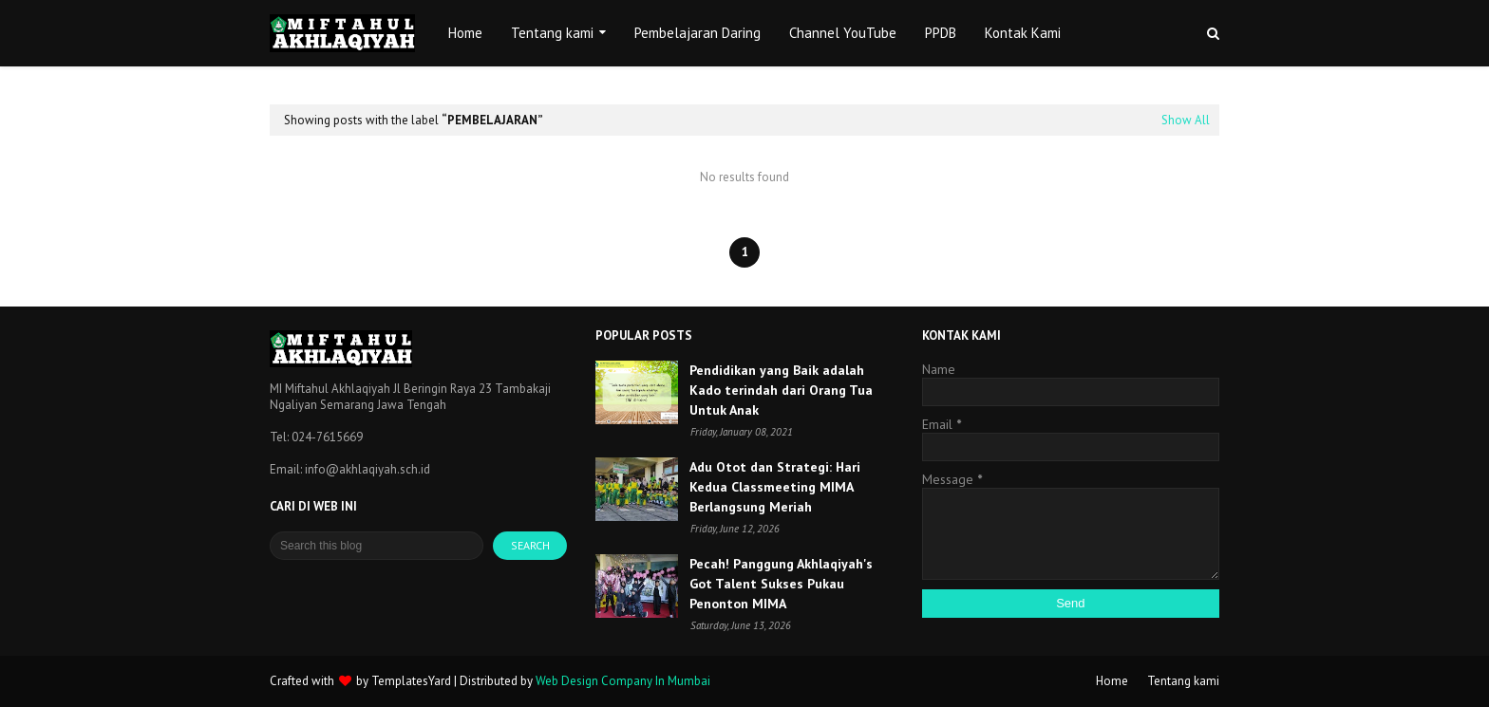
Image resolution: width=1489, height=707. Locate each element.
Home (1112, 681)
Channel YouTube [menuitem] (842, 33)
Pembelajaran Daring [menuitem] (697, 33)
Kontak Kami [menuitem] (1023, 33)
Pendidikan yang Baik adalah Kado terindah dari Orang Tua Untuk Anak (781, 390)
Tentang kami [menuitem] (552, 33)
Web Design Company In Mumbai (623, 681)
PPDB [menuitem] (940, 33)
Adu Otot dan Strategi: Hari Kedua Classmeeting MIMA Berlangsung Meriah (774, 486)
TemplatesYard (411, 681)
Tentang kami (1183, 681)
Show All (1185, 120)
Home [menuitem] (465, 33)
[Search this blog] (376, 545)
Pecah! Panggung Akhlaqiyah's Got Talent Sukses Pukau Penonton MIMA (781, 583)
